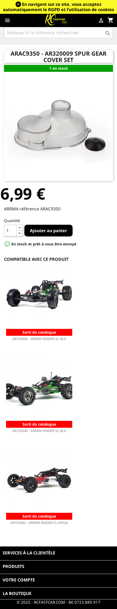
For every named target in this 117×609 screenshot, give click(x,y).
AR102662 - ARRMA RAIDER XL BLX (39, 338)
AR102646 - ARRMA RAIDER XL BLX (39, 430)
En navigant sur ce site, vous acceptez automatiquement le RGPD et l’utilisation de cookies (58, 6)
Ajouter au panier (48, 230)
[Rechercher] (58, 32)
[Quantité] (10, 230)
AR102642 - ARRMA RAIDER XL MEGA (39, 522)
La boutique (17, 593)
